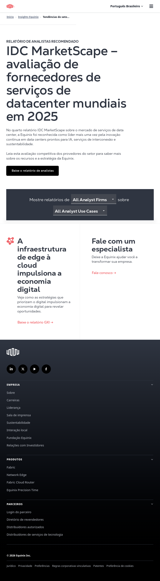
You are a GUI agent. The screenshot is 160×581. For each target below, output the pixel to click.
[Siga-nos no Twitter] (23, 369)
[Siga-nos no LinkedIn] (11, 369)
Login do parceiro (19, 512)
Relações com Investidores (25, 445)
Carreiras (13, 400)
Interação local (17, 430)
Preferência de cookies (120, 566)
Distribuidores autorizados (25, 527)
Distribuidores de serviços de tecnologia (35, 534)
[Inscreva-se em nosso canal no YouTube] (34, 369)
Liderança (13, 408)
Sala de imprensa (19, 415)
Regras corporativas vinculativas (71, 566)
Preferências (42, 566)
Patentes (98, 566)
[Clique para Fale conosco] (120, 282)
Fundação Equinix (19, 438)
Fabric (11, 467)
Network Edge (16, 475)
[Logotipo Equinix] (11, 6)
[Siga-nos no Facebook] (46, 369)
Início (10, 17)
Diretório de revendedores (25, 520)
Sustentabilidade (18, 423)
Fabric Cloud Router (20, 482)
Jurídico (11, 566)
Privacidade (25, 566)
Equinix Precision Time (22, 490)
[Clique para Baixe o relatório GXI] (40, 282)
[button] (32, 171)
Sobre (11, 393)
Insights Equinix (28, 17)
